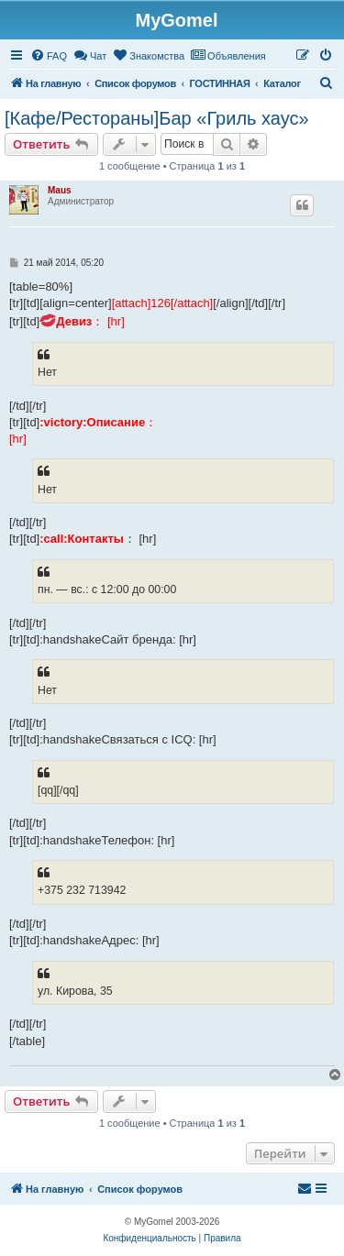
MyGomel (176, 20)
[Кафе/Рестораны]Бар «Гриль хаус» (157, 118)
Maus (60, 190)
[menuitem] (48, 56)
